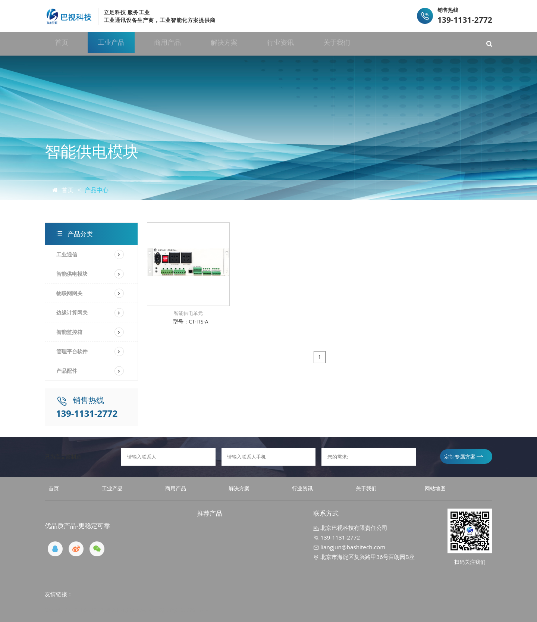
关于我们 (370, 43)
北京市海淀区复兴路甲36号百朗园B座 (364, 556)
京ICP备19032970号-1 (185, 609)
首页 (69, 43)
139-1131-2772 (336, 537)
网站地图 (435, 488)
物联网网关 (69, 293)
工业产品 (123, 43)
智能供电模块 (72, 273)
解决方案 (247, 43)
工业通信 (66, 254)
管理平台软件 (72, 351)
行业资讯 (309, 43)
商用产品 (185, 43)
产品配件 (66, 370)
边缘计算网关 (72, 312)
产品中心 (97, 190)
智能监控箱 (69, 331)
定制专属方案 (463, 456)
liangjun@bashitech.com (349, 547)
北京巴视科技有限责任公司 (350, 527)
